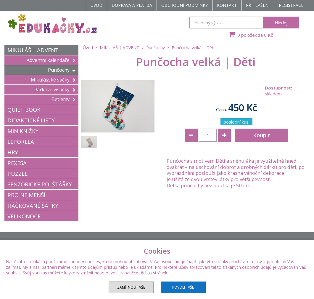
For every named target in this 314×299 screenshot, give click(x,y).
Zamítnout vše (131, 287)
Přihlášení (258, 5)
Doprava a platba (132, 5)
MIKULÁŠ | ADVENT (33, 50)
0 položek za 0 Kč (250, 34)
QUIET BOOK (24, 109)
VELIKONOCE (24, 216)
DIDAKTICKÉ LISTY (31, 120)
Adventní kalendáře (51, 60)
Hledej (281, 22)
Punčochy (61, 70)
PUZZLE (17, 173)
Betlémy (63, 99)
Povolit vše (183, 287)
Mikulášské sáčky (53, 79)
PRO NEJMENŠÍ (26, 195)
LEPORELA (20, 141)
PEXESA (17, 163)
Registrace (291, 5)
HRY (12, 152)
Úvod (96, 5)
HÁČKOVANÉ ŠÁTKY (32, 205)
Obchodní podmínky (184, 5)
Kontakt (227, 5)
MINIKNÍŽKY (22, 131)
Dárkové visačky (54, 89)
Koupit (261, 135)
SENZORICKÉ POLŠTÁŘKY (39, 184)
